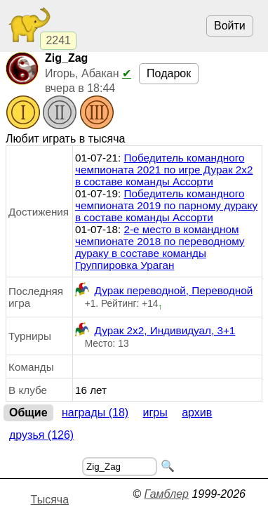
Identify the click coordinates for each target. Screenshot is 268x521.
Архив (197, 412)
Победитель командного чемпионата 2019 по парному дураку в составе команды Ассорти (166, 205)
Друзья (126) (41, 435)
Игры (155, 412)
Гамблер (166, 494)
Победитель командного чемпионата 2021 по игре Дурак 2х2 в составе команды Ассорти (164, 169)
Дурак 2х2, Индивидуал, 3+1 (155, 330)
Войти (230, 26)
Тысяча (50, 500)
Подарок (169, 73)
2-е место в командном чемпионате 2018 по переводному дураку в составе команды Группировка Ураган (160, 247)
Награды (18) (95, 412)
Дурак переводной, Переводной (164, 290)
